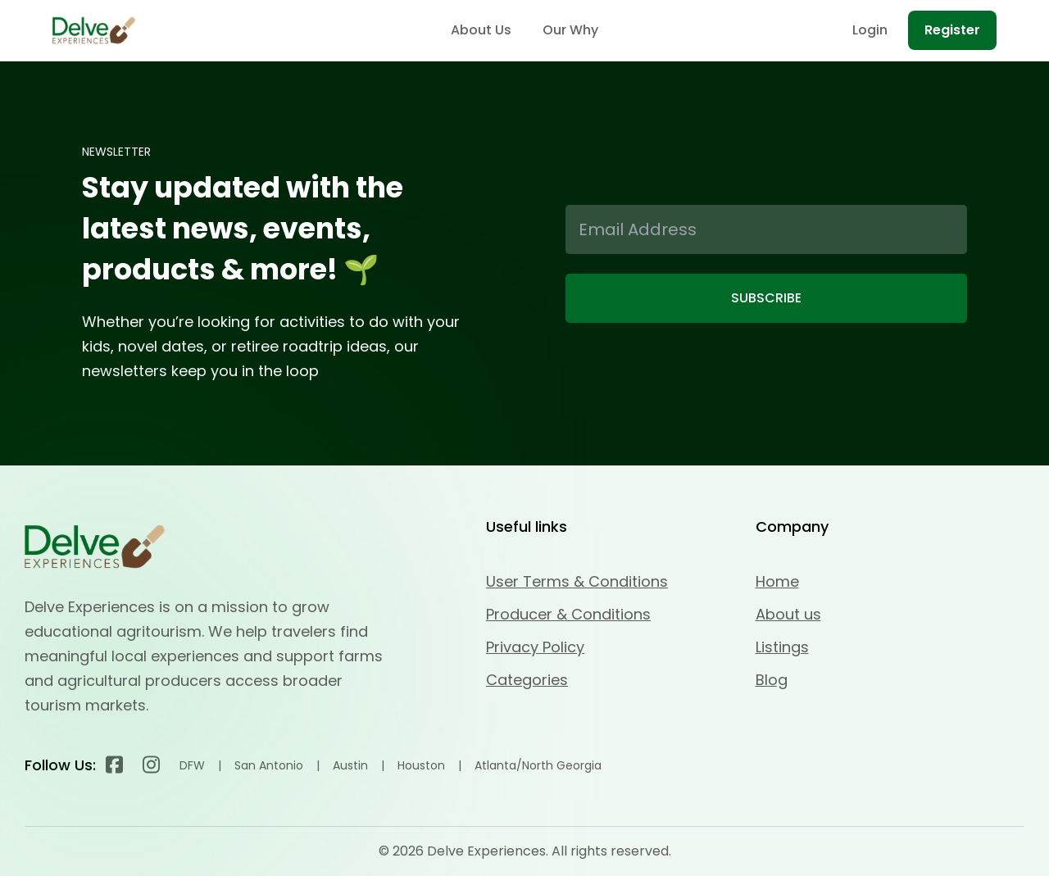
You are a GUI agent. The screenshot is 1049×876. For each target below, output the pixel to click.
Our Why (570, 29)
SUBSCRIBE (766, 297)
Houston (421, 765)
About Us (481, 29)
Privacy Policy (535, 647)
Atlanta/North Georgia (538, 765)
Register (952, 29)
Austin (350, 765)
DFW (192, 765)
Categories (527, 679)
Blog (772, 679)
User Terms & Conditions (577, 581)
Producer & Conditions (568, 614)
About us (788, 614)
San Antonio (268, 765)
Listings (782, 647)
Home (777, 581)
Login (870, 29)
